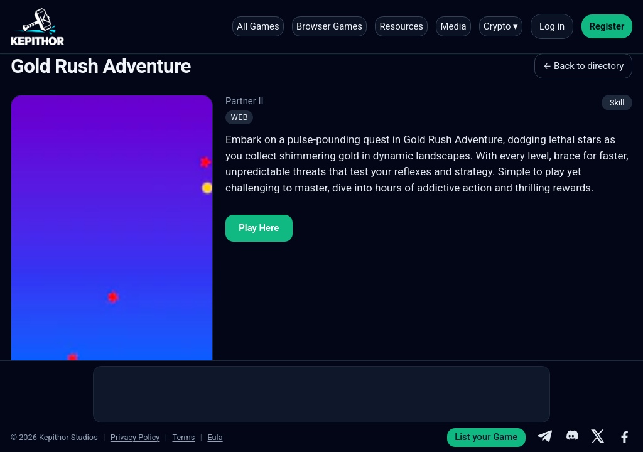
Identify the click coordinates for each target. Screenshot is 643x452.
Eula (214, 437)
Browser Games (329, 26)
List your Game (486, 437)
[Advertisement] (321, 394)
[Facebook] (625, 437)
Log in (552, 26)
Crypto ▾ (501, 26)
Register (607, 26)
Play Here (259, 228)
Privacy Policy (135, 437)
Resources (401, 26)
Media (454, 26)
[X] (598, 437)
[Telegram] (544, 437)
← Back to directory (583, 66)
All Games (258, 26)
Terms (183, 437)
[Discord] (571, 437)
